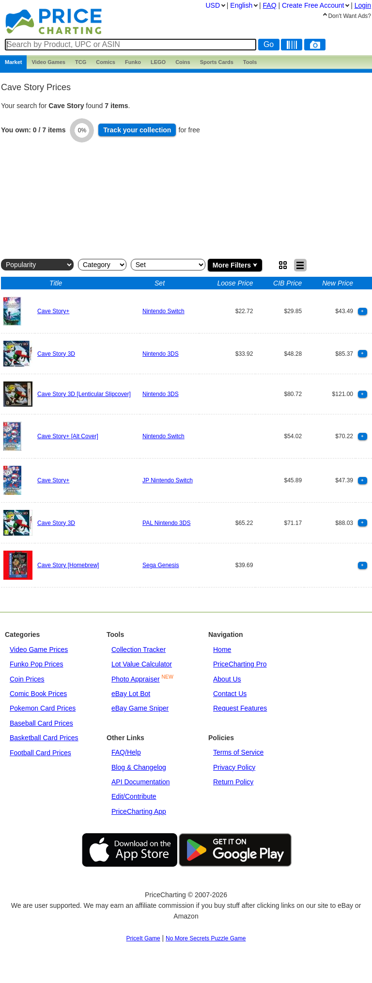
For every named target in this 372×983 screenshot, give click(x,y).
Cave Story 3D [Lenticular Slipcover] (84, 394)
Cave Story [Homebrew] (68, 565)
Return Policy (233, 782)
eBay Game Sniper (140, 708)
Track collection (137, 130)
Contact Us (230, 694)
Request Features (240, 708)
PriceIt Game (143, 938)
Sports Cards (216, 62)
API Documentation (140, 782)
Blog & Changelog (138, 767)
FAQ (270, 5)
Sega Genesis (160, 565)
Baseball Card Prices (41, 723)
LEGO (158, 62)
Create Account (313, 5)
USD (212, 5)
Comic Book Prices (38, 694)
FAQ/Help (126, 752)
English (241, 5)
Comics (105, 62)
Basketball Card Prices (44, 738)
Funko (133, 62)
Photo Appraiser (135, 679)
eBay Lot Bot (130, 694)
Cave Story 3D (56, 353)
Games (48, 62)
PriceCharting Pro (240, 664)
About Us (227, 679)
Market (13, 62)
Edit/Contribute (133, 796)
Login (363, 5)
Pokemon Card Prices (43, 708)
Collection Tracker (138, 649)
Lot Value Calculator (141, 664)
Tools (250, 62)
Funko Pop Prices (36, 664)
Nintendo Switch (163, 311)
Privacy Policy (234, 767)
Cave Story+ (53, 311)
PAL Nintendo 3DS (166, 523)
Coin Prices (27, 679)
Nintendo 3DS (160, 353)
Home (222, 649)
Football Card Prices (40, 753)
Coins (182, 62)
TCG (80, 62)
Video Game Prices (39, 649)
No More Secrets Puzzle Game (206, 938)
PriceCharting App (138, 811)
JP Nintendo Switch (167, 480)
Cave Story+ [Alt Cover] (67, 436)
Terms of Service (238, 752)
